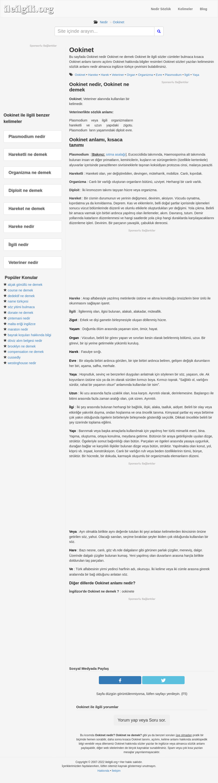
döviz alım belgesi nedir (25, 341)
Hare (73, 550)
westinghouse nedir (22, 363)
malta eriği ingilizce (22, 324)
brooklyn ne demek (22, 346)
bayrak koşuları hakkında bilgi (29, 335)
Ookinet (118, 22)
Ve (71, 569)
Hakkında (103, 770)
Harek (105, 75)
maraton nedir (18, 329)
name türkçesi (18, 301)
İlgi (71, 407)
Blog (203, 9)
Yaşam (74, 329)
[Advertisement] (174, 117)
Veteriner (118, 75)
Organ (131, 75)
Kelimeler (185, 9)
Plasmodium (173, 75)
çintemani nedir (19, 318)
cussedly (14, 357)
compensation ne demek (26, 352)
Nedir (104, 22)
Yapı (72, 431)
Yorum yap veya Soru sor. (142, 720)
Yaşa (195, 75)
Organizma (145, 75)
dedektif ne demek (21, 296)
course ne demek (20, 290)
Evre (159, 75)
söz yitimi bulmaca (21, 307)
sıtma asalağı (115, 154)
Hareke (93, 75)
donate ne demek (20, 313)
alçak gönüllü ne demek (25, 285)
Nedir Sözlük (161, 9)
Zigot (73, 320)
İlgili (187, 75)
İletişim (116, 770)
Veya (73, 531)
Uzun (73, 393)
